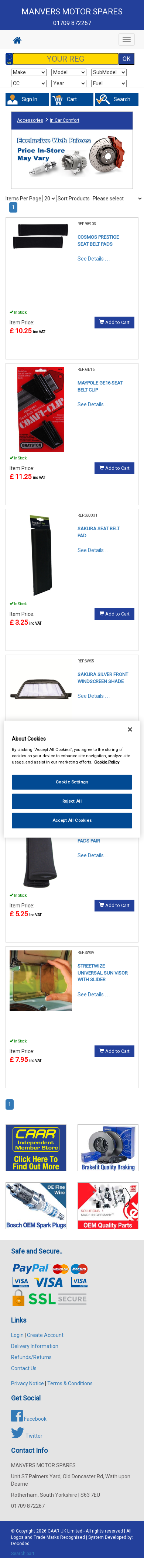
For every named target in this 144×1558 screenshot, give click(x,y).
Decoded (20, 1543)
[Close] (130, 729)
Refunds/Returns (31, 1357)
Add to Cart (114, 322)
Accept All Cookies (72, 820)
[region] (72, 779)
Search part (22, 1553)
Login (17, 1335)
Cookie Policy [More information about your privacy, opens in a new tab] (106, 761)
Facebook (29, 1419)
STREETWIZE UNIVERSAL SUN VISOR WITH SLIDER (103, 972)
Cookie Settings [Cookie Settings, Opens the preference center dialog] (72, 782)
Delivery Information (34, 1346)
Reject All (72, 800)
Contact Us (24, 1368)
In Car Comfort (64, 120)
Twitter (26, 1436)
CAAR (53, 1531)
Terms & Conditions (70, 1383)
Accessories (30, 120)
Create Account (45, 1335)
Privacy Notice (27, 1383)
